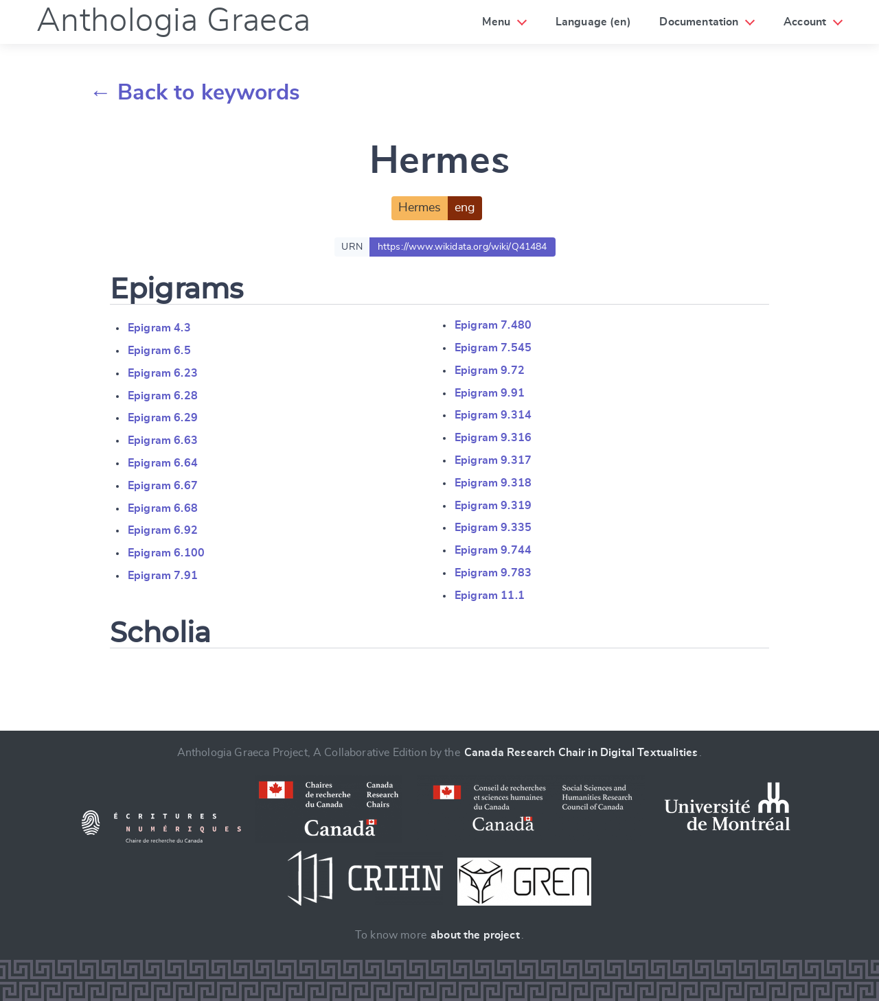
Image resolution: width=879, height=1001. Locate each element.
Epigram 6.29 (163, 417)
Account (805, 21)
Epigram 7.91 (163, 575)
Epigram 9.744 (493, 550)
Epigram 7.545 (493, 347)
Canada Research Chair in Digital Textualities (581, 752)
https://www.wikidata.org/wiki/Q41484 (462, 247)
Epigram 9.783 (493, 572)
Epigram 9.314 (493, 415)
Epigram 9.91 (490, 393)
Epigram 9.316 (493, 437)
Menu (496, 21)
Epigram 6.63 (163, 440)
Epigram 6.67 (163, 485)
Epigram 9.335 (493, 527)
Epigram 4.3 (159, 327)
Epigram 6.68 (163, 508)
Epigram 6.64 (163, 463)
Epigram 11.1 (490, 595)
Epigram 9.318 (493, 483)
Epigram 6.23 (163, 373)
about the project (475, 935)
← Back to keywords (194, 93)
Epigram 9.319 (493, 505)
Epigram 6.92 (163, 530)
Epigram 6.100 (166, 552)
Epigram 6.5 (159, 350)
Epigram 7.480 (493, 325)
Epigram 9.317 (493, 460)
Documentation (698, 21)
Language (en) (593, 21)
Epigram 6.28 (163, 395)
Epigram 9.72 (490, 370)
